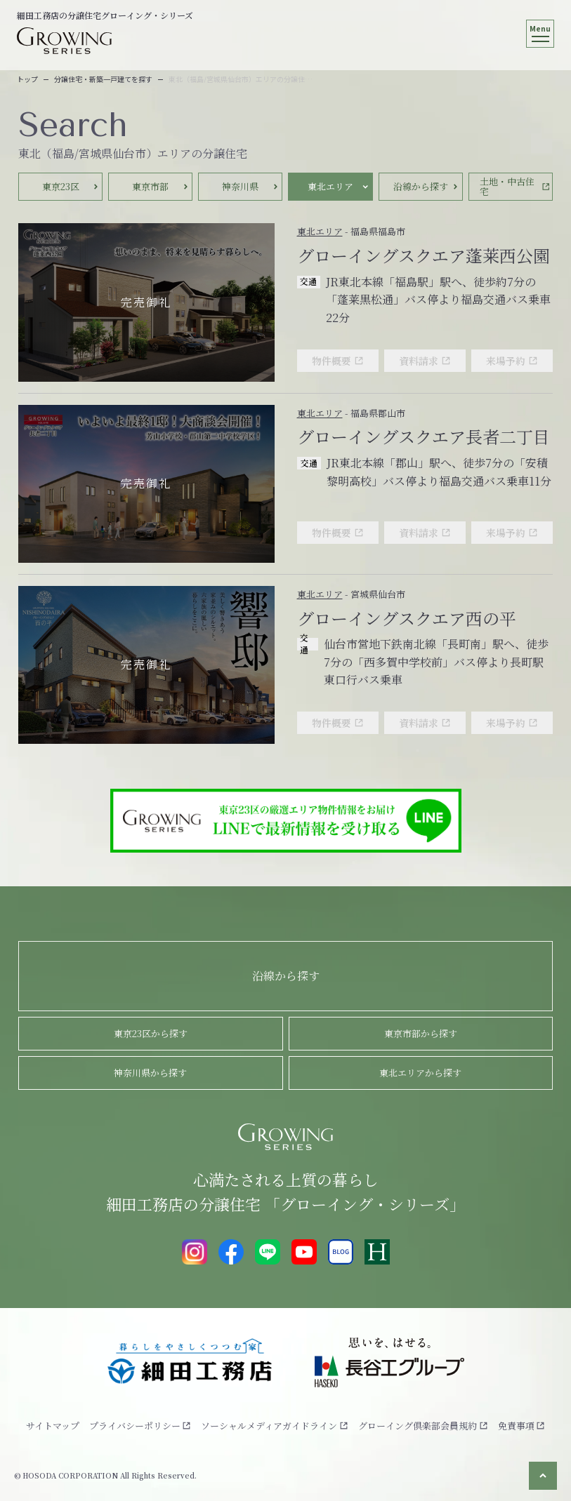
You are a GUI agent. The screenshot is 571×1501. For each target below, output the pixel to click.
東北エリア (320, 231)
